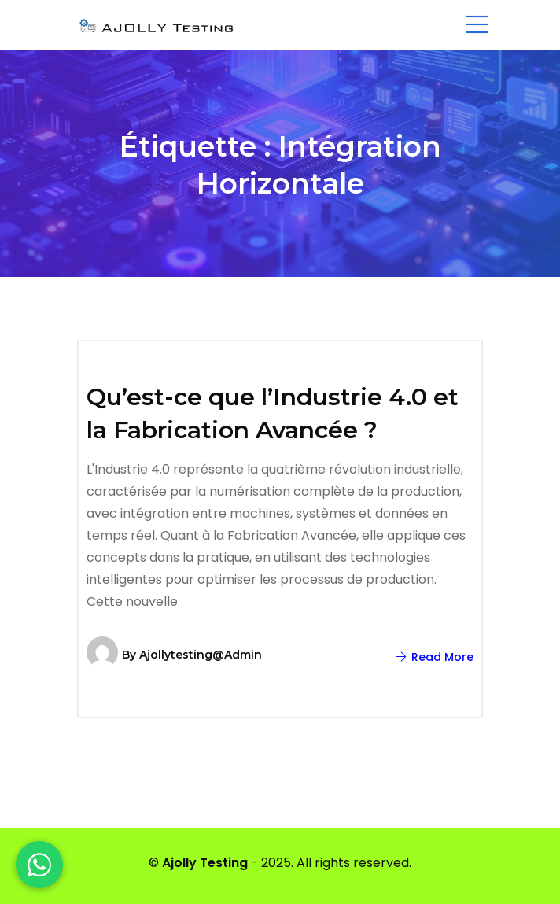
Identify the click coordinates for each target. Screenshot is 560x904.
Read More (434, 657)
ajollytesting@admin (200, 655)
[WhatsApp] (39, 864)
